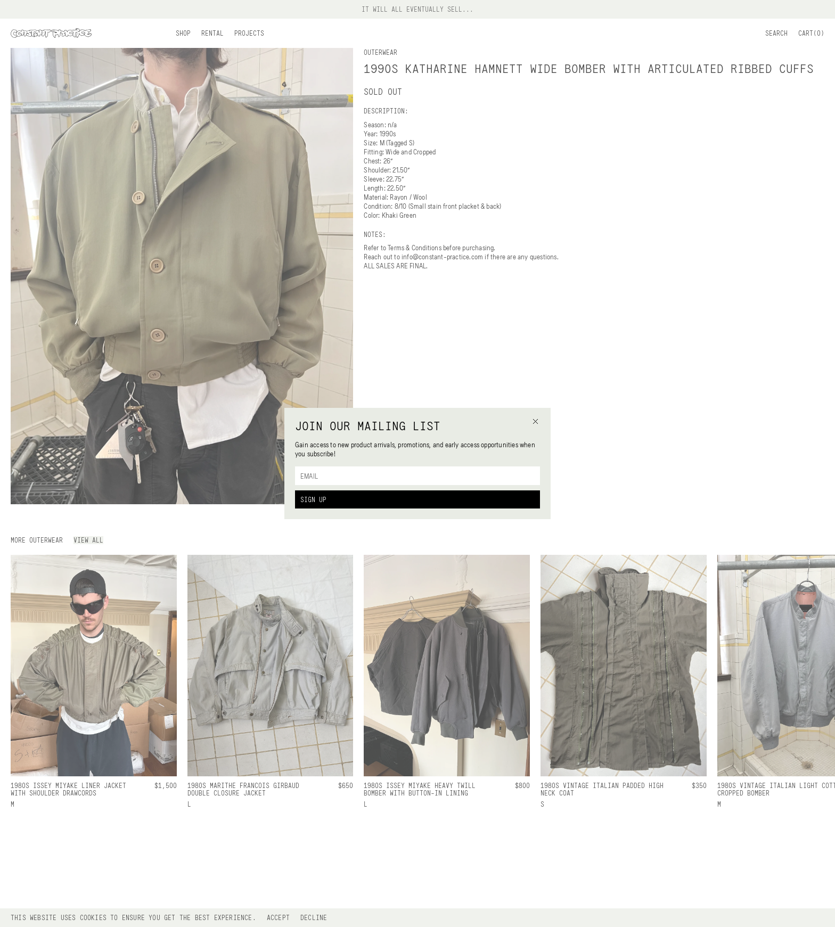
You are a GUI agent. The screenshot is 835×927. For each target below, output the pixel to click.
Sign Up (313, 499)
